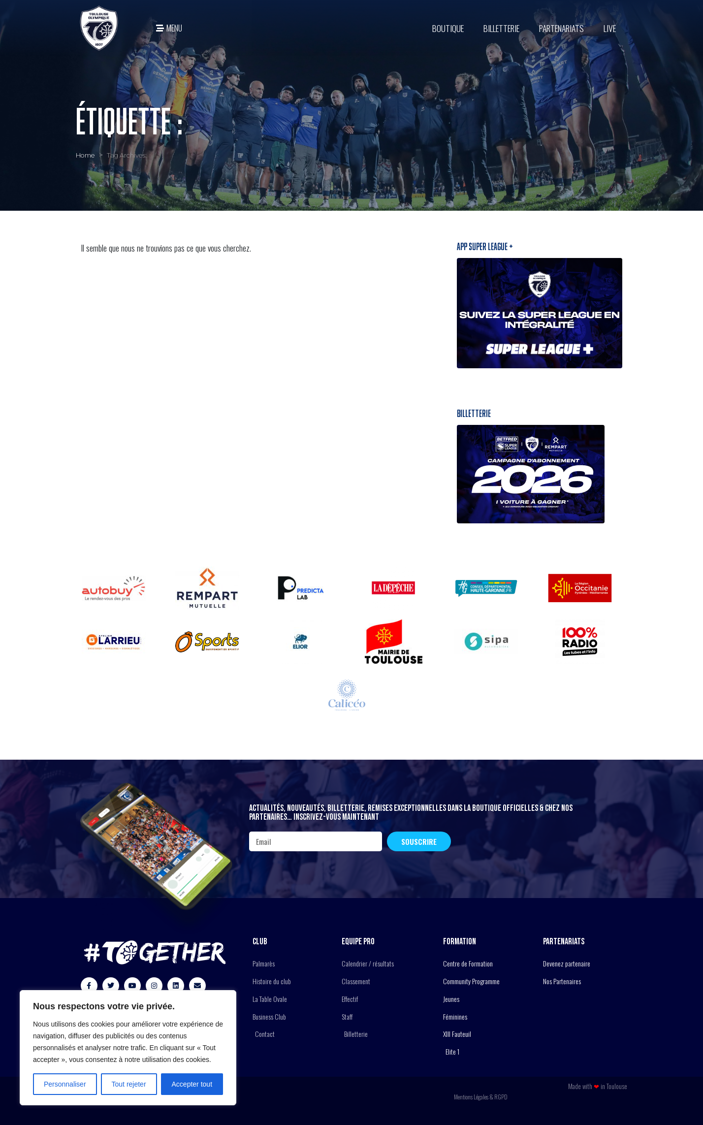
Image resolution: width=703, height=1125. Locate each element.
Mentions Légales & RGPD (481, 1097)
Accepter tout (192, 1084)
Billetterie (501, 28)
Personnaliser (65, 1084)
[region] (128, 1047)
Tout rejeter (129, 1084)
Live (610, 28)
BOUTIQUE (448, 28)
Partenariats (561, 28)
